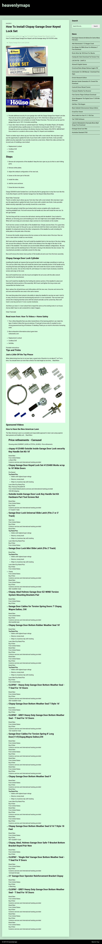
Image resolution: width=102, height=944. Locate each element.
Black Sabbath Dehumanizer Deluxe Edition (85, 108)
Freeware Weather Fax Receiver (81, 91)
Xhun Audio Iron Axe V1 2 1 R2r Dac (83, 115)
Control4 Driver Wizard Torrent (81, 87)
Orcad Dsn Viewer (77, 112)
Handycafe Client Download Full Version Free (85, 57)
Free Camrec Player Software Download (84, 94)
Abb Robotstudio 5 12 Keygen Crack (83, 43)
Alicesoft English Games (79, 64)
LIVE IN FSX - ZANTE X (79, 60)
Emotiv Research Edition (79, 77)
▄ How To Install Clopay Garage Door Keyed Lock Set (39, 36)
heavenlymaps (16, 5)
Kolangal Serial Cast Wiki (79, 129)
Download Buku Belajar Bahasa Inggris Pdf (85, 68)
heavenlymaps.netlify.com (14, 36)
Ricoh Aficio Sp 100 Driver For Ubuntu (83, 53)
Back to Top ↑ (96, 942)
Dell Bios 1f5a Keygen (78, 104)
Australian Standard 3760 (79, 132)
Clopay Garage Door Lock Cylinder (19, 42)
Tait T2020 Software (78, 119)
